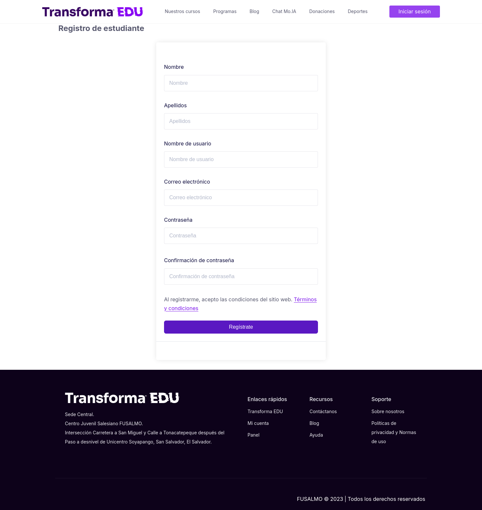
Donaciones (322, 11)
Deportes (358, 11)
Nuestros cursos (182, 11)
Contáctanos (323, 411)
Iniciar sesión (415, 11)
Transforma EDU (265, 411)
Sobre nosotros (387, 411)
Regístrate (241, 327)
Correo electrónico (187, 181)
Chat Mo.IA (284, 11)
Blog (254, 11)
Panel (254, 435)
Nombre (174, 67)
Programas (225, 11)
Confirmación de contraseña (199, 260)
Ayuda (316, 435)
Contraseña (178, 220)
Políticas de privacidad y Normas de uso (393, 432)
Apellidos (175, 105)
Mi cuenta (258, 423)
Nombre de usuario (187, 143)
